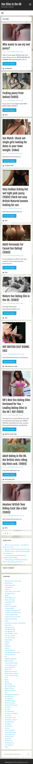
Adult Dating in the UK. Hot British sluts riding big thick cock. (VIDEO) (14, 460)
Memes (7, 682)
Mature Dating (9, 661)
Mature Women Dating (11, 673)
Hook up (7, 648)
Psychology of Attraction (12, 694)
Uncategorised (8, 68)
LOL (6, 656)
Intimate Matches (10, 650)
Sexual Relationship (10, 732)
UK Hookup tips (9, 743)
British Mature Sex (9, 366)
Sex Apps (7, 709)
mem (6, 677)
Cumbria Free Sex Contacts (12, 617)
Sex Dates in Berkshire (11, 713)
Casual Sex (8, 604)
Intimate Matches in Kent (12, 652)
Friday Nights (8, 640)
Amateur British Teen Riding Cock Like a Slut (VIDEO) (14, 508)
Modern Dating (9, 688)
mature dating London (11, 663)
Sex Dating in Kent (10, 717)
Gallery (7, 644)
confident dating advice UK (13, 610)
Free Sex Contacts (10, 635)
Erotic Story (8, 625)
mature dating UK (10, 667)
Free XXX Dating (10, 638)
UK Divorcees (8, 740)
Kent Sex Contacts (10, 654)
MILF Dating (8, 684)
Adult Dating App (10, 585)
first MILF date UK (10, 629)
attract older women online (12, 591)
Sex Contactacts (9, 711)
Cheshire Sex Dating (10, 606)
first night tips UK (10, 631)
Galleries (7, 642)
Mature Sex (8, 669)
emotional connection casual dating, (15, 623)
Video (6, 115)
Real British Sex (9, 696)
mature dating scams (11, 665)
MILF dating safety (10, 686)
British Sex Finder (9, 434)
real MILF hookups (10, 701)
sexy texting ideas (10, 734)
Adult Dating (8, 479)
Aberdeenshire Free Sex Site (13, 581)
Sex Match (7, 165)
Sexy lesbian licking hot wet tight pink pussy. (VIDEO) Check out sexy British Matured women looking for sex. (15, 197)
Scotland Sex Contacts (11, 705)
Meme (7, 680)
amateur (7, 589)
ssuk (22, 51)
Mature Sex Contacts (11, 671)
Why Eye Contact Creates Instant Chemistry (17, 549)
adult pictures (8, 587)
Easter (6, 621)
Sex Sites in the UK (11, 4)
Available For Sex (10, 593)
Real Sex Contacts (10, 703)
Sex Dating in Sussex (11, 719)
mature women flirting (11, 675)
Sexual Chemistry (10, 730)
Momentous (24, 762)
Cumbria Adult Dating (11, 614)
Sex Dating (8, 715)
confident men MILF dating (13, 612)
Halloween (8, 646)
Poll (6, 692)
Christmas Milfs (9, 608)
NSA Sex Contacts (10, 690)
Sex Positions (8, 726)
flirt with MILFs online (11, 633)
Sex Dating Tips (9, 722)
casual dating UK (9, 602)
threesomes (8, 738)
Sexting (7, 728)
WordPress (15, 762)
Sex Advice (8, 707)
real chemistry (9, 698)
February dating (9, 627)
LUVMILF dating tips (11, 659)
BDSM (6, 595)
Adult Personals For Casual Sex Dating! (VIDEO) (12, 248)
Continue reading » (9, 64)
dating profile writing (11, 619)
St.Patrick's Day (9, 736)
